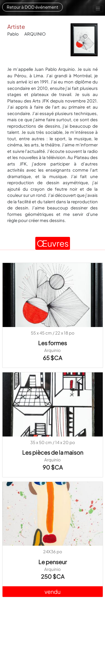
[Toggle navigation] (98, 8)
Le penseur (52, 561)
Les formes (52, 342)
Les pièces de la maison (52, 452)
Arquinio (52, 350)
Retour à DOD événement (32, 7)
